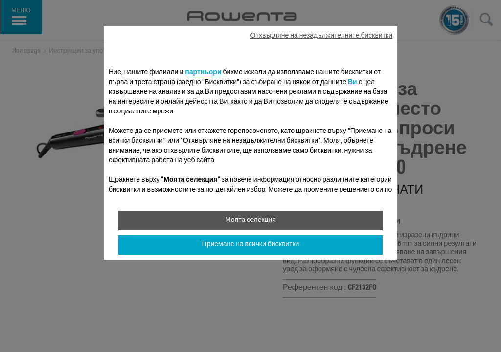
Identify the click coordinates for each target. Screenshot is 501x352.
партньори (203, 72)
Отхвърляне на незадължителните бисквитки (321, 36)
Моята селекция (250, 220)
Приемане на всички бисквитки (250, 245)
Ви (352, 82)
